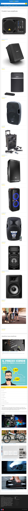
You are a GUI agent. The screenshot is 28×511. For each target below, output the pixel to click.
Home (2, 5)
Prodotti (13, 5)
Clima (2, 390)
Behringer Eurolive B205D (5, 39)
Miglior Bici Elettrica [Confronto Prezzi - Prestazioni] (9, 443)
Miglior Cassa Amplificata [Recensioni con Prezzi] (10, 351)
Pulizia (2, 399)
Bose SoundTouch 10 (4, 97)
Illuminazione (3, 397)
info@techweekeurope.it (19, 497)
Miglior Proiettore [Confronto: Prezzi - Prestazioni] (9, 474)
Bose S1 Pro (3, 68)
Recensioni (9, 5)
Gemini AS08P (3, 126)
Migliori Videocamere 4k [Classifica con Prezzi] (8, 428)
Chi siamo (16, 500)
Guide (16, 5)
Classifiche (5, 5)
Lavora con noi (17, 501)
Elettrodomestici (3, 392)
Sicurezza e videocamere (4, 402)
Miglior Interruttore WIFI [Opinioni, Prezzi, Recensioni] (9, 459)
